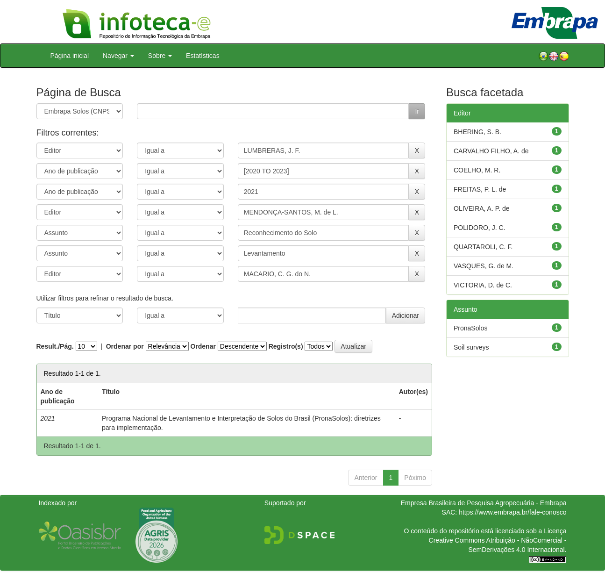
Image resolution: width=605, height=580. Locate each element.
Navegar (118, 55)
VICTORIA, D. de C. (483, 285)
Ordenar (202, 346)
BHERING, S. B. (477, 132)
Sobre (160, 55)
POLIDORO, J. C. (479, 227)
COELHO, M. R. (477, 170)
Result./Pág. (55, 346)
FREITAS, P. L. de (480, 189)
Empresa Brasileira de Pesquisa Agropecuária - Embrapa (484, 503)
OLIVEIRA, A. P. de (482, 208)
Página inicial (69, 55)
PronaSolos (470, 328)
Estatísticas (203, 55)
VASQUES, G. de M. (483, 266)
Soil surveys (471, 347)
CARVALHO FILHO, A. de (491, 151)
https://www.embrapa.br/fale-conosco (512, 512)
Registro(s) (286, 346)
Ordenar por (125, 346)
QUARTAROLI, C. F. (483, 247)
